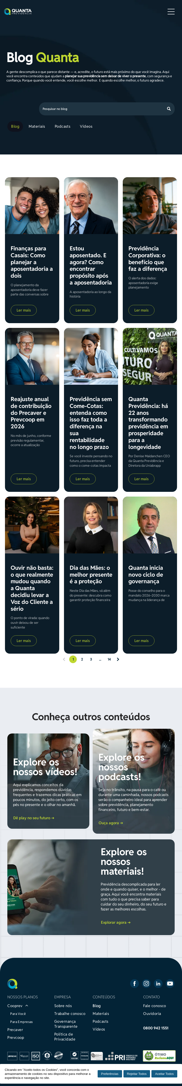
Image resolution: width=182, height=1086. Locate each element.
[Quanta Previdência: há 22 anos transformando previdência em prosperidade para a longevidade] (150, 356)
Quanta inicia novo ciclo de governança (145, 575)
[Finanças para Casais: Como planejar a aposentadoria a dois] (32, 205)
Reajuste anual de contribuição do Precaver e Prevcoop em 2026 (31, 413)
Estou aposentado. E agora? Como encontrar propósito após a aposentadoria (91, 265)
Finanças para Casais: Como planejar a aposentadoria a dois (32, 262)
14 (109, 659)
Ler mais (24, 310)
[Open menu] (171, 11)
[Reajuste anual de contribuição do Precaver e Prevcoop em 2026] (32, 356)
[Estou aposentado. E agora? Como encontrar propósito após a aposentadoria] (91, 205)
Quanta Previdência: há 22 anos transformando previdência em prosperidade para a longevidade (148, 423)
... (100, 659)
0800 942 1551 (155, 1028)
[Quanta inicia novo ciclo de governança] (150, 525)
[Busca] (107, 108)
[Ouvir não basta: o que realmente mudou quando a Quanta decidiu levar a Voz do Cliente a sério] (32, 525)
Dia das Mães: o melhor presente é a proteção (91, 575)
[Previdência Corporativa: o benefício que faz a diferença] (150, 205)
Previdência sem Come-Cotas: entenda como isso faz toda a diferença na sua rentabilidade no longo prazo (91, 423)
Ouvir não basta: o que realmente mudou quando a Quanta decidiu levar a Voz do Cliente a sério (32, 588)
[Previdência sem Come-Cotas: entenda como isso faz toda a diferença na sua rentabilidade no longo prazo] (91, 356)
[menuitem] (16, 126)
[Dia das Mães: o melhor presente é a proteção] (91, 525)
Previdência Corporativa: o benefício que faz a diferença (147, 258)
